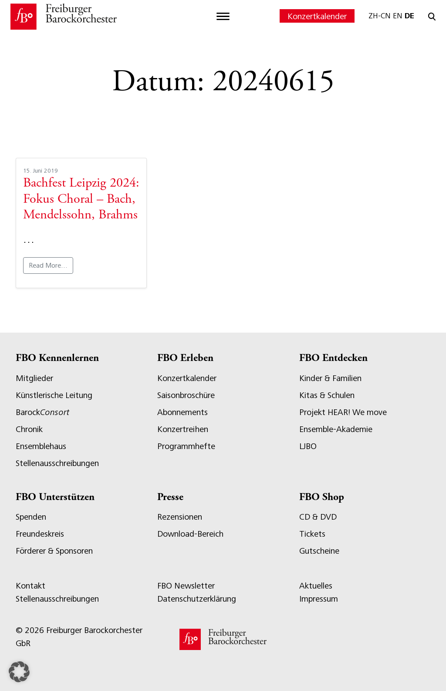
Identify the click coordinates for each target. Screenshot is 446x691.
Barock (42, 412)
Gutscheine (319, 551)
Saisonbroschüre (186, 395)
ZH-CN (379, 15)
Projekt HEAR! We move (343, 412)
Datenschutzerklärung (196, 599)
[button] (19, 672)
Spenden (31, 517)
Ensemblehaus (41, 446)
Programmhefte (186, 446)
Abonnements (182, 412)
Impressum (318, 599)
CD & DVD (318, 517)
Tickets (312, 534)
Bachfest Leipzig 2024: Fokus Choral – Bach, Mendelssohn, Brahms (81, 199)
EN (397, 15)
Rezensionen (179, 517)
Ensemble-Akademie (335, 429)
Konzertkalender (317, 16)
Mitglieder (34, 378)
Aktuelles (315, 586)
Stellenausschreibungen (57, 463)
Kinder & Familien (330, 378)
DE (409, 15)
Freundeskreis (40, 534)
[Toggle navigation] (223, 16)
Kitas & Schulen (327, 395)
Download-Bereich (190, 534)
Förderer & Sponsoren (54, 551)
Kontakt (30, 586)
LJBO (308, 446)
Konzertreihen (182, 429)
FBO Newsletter (186, 586)
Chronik (29, 429)
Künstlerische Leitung (54, 395)
